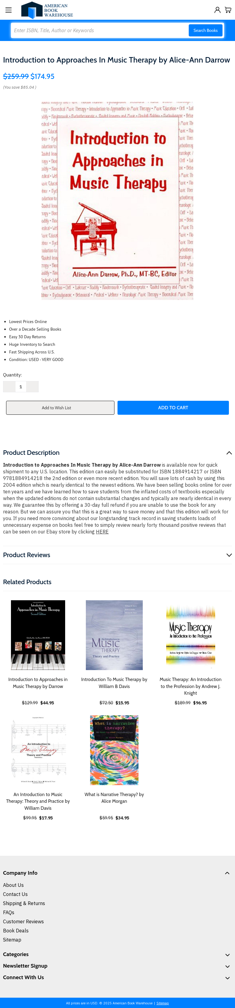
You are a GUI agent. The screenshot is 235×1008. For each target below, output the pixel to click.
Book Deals (16, 931)
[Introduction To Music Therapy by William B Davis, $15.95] (114, 635)
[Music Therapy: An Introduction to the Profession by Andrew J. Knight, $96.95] (191, 635)
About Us (13, 885)
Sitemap (12, 940)
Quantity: (12, 375)
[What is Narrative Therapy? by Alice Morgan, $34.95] (114, 750)
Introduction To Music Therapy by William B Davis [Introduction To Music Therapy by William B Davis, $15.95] (114, 683)
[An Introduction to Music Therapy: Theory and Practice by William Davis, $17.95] (38, 750)
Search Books (206, 30)
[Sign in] (217, 10)
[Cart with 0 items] (228, 10)
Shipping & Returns (24, 903)
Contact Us (15, 894)
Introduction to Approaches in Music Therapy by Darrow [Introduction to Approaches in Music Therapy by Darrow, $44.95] (38, 683)
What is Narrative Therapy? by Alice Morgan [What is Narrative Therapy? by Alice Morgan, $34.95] (114, 798)
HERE (102, 532)
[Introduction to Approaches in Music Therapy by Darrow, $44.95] (38, 635)
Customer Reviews (23, 921)
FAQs (8, 912)
